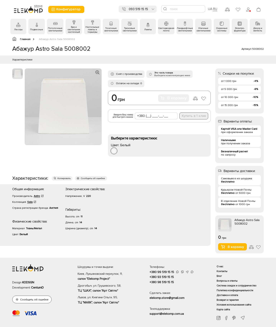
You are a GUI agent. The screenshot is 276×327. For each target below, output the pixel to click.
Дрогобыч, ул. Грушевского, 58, (107, 288)
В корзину (173, 98)
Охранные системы (222, 29)
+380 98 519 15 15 (162, 282)
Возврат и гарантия (228, 300)
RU (215, 9)
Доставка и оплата (227, 295)
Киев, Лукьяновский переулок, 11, (107, 276)
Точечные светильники (111, 29)
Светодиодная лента (166, 29)
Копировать (64, 178)
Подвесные (36, 29)
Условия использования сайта (234, 304)
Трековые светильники (130, 29)
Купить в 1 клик (194, 116)
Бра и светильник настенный (73, 29)
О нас (220, 266)
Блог (219, 276)
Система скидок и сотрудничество (236, 285)
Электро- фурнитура (240, 29)
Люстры (18, 29)
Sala (30, 202)
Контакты (222, 271)
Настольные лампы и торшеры (92, 29)
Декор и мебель (257, 29)
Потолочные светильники (55, 29)
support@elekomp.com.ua (167, 314)
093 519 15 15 (138, 9)
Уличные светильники (203, 29)
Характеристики (22, 59)
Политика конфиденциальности (235, 290)
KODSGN (28, 282)
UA (210, 9)
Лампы (148, 29)
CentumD (37, 287)
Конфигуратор (65, 9)
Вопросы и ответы (227, 280)
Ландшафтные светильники (185, 29)
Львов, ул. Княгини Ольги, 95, (107, 300)
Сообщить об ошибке (93, 178)
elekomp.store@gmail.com (167, 298)
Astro (37, 196)
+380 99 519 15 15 (162, 272)
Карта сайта (223, 309)
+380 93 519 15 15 (162, 277)
